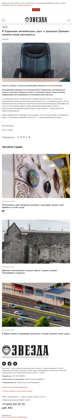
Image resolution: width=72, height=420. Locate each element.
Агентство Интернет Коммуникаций (14, 417)
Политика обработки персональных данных (17, 391)
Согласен (36, 10)
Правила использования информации (15, 387)
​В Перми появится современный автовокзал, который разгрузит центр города (35, 334)
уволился (31, 117)
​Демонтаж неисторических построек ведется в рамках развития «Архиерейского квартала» (29, 272)
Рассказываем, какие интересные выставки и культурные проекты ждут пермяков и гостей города (33, 206)
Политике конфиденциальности (20, 5)
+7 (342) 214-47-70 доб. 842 (13, 406)
